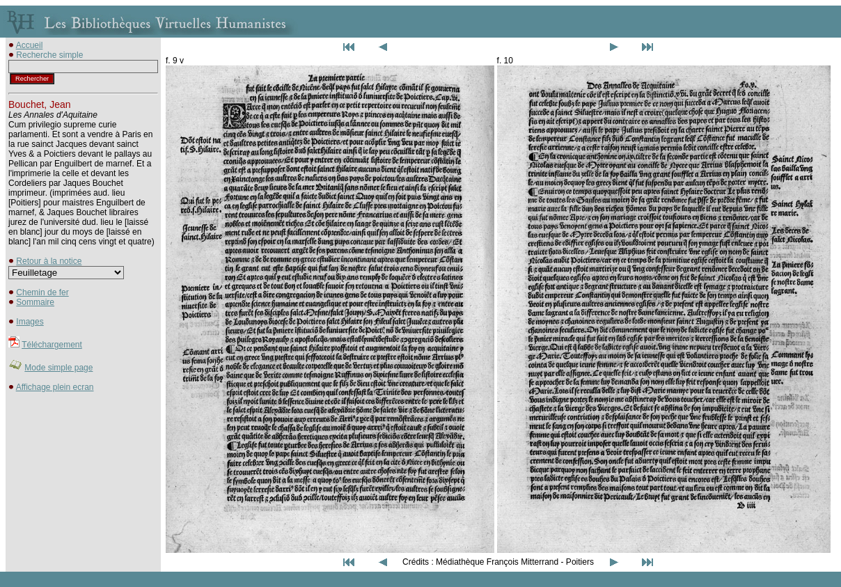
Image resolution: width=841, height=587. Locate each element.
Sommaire (35, 302)
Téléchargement (52, 345)
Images (29, 322)
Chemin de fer (42, 292)
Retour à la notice (48, 261)
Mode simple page (58, 368)
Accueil (29, 45)
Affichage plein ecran (55, 387)
